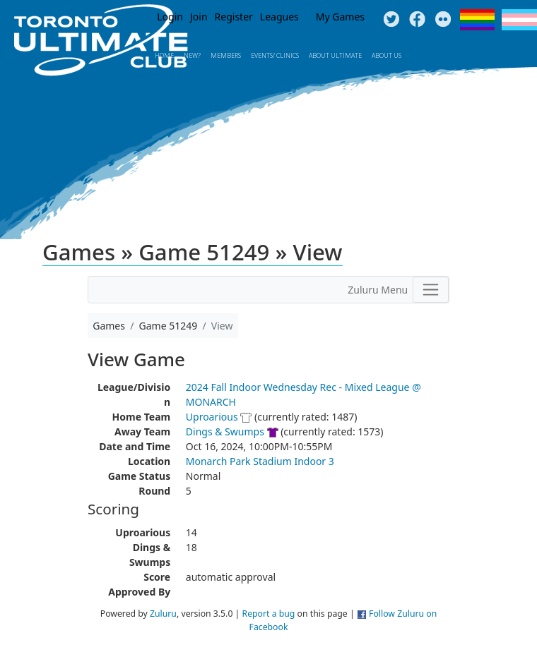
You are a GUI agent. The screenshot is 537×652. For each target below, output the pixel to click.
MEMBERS (226, 55)
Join (199, 16)
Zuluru (163, 614)
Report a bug (268, 614)
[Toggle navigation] (431, 289)
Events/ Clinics (275, 55)
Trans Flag (519, 19)
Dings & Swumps (225, 431)
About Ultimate (335, 55)
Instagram (443, 19)
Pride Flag (477, 19)
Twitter (391, 19)
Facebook (417, 19)
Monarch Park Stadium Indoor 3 (260, 461)
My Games (340, 16)
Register (234, 16)
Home (164, 55)
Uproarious (212, 416)
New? (192, 55)
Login (170, 16)
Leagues (279, 16)
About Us (386, 55)
